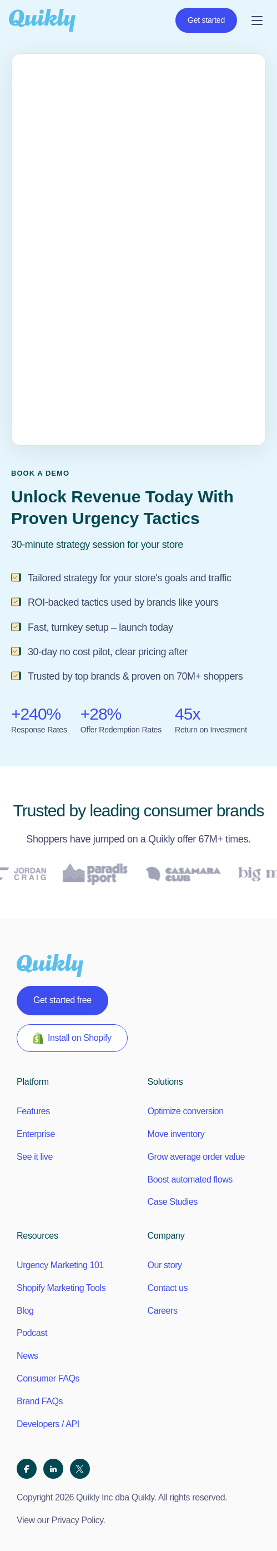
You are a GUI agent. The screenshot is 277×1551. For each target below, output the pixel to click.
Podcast (32, 1333)
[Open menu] (257, 20)
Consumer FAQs (48, 1378)
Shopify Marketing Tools (61, 1288)
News (27, 1355)
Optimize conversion (186, 1111)
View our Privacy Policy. (61, 1520)
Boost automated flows (190, 1179)
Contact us (168, 1288)
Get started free (62, 1000)
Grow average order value (196, 1156)
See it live (35, 1156)
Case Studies (173, 1201)
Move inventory (176, 1134)
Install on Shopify (72, 1038)
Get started (206, 20)
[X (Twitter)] (80, 1469)
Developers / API (48, 1424)
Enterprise (36, 1134)
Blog (25, 1310)
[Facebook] (27, 1469)
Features (33, 1111)
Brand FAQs (40, 1401)
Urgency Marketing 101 (60, 1265)
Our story (165, 1265)
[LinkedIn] (53, 1469)
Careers (163, 1310)
